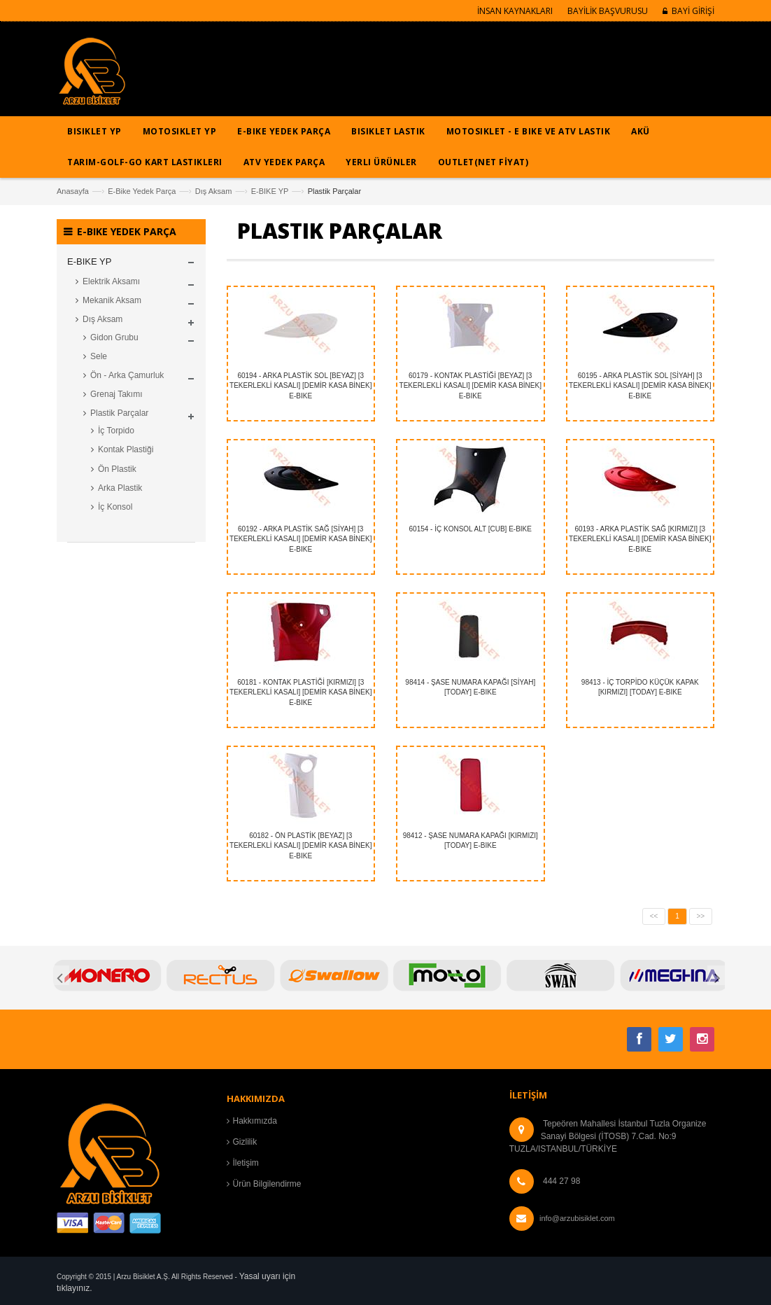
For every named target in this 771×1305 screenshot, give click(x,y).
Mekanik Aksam (112, 300)
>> (701, 916)
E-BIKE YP (270, 191)
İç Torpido (116, 430)
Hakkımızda (255, 1121)
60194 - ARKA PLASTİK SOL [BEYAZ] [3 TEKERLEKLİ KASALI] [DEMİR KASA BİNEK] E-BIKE (300, 386)
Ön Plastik (117, 469)
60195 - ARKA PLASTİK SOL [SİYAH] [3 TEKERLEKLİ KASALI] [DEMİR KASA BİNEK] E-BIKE (640, 386)
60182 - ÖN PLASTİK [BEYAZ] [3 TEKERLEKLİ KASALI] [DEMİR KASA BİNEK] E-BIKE (300, 846)
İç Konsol (115, 507)
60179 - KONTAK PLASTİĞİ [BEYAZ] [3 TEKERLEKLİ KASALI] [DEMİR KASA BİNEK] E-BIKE (470, 386)
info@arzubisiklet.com (577, 1218)
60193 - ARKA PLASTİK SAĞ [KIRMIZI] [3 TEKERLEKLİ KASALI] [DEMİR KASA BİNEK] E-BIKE (640, 539)
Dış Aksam (213, 191)
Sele (98, 356)
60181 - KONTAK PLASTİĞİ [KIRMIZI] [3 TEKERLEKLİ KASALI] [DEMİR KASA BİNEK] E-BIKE (300, 692)
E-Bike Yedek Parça (142, 191)
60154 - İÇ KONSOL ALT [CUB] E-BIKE (470, 529)
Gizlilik (245, 1142)
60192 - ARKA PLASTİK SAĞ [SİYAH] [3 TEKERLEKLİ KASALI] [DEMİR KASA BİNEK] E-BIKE (300, 539)
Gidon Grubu (114, 337)
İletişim (246, 1163)
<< (654, 916)
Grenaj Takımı (116, 394)
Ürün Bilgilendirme (267, 1184)
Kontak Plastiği (125, 449)
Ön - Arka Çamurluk (127, 375)
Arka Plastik (120, 488)
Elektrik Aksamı (111, 281)
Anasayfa (73, 191)
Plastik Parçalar (119, 413)
